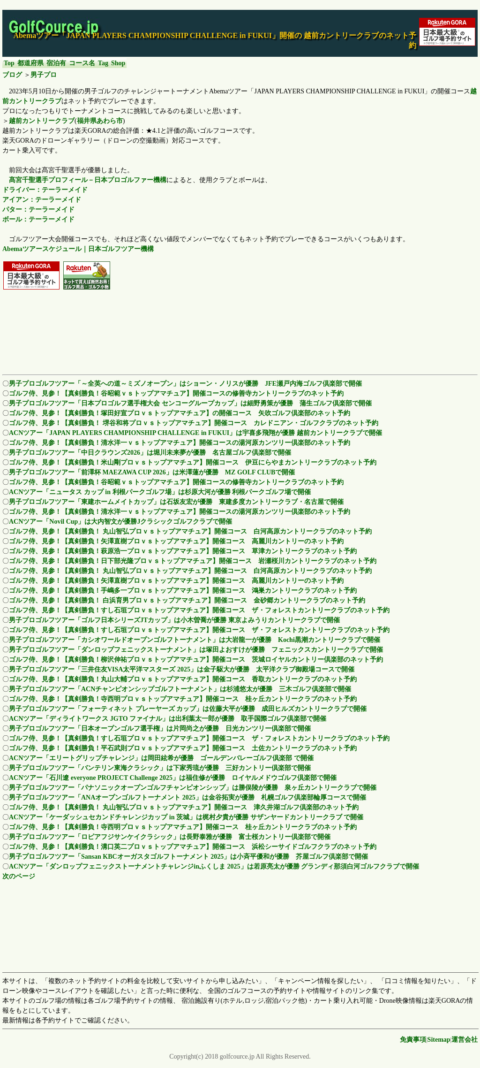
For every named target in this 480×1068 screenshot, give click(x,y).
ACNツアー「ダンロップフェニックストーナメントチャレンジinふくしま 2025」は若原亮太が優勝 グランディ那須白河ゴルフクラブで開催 (214, 866)
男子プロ (43, 74)
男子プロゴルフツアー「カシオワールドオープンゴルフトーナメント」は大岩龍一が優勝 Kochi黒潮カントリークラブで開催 (194, 639)
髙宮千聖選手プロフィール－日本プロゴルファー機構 (87, 179)
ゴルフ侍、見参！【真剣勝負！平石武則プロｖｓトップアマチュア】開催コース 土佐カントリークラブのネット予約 (183, 748)
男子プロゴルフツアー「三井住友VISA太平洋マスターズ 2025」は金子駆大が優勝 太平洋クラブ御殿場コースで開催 (181, 669)
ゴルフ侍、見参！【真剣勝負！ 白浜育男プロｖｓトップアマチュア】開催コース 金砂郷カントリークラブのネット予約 (187, 600)
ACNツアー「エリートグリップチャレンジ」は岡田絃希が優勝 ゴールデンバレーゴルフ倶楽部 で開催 (161, 758)
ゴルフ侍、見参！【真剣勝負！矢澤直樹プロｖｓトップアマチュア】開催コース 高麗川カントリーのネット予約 (176, 541)
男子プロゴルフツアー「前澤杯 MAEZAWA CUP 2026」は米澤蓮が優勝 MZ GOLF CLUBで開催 (152, 472)
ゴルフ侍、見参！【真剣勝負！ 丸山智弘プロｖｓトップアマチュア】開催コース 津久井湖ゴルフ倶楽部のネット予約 (184, 807)
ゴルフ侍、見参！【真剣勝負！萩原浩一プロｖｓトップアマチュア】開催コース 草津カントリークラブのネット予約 (183, 551)
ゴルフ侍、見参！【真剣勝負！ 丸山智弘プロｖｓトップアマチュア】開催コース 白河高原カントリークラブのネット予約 (190, 531)
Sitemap (439, 1039)
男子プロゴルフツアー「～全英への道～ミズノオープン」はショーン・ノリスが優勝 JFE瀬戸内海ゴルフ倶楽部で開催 (185, 383)
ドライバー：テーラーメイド (45, 189)
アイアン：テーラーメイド (41, 199)
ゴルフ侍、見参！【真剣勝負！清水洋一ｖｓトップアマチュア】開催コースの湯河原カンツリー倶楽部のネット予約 (179, 442)
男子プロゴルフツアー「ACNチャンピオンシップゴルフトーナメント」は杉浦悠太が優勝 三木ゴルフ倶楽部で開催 (180, 689)
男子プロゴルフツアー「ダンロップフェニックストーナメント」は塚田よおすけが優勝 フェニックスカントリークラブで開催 (196, 649)
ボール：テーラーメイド (38, 219)
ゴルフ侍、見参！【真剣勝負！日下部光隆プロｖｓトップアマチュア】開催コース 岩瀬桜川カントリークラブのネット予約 (192, 561)
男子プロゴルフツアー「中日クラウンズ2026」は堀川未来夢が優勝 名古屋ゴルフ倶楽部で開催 (150, 452)
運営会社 (464, 1039)
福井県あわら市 (100, 120)
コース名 (82, 63)
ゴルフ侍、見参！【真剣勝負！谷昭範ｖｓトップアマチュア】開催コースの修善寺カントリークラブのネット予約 (176, 393)
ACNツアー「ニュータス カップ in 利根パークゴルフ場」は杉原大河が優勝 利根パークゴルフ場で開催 (160, 492)
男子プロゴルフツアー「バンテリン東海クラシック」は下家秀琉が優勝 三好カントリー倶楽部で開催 (160, 767)
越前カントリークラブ (42, 120)
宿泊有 (56, 63)
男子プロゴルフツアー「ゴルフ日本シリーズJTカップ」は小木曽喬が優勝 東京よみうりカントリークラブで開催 (174, 620)
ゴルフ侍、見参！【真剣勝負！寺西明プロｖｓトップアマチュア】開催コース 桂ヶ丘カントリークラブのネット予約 (183, 698)
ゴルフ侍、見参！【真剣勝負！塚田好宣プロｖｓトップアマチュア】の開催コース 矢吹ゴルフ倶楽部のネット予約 (179, 413)
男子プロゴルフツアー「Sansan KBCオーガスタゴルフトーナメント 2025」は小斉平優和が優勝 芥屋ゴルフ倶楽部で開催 (188, 856)
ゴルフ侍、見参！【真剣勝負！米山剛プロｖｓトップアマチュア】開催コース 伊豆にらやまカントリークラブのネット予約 (192, 462)
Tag (103, 63)
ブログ (12, 74)
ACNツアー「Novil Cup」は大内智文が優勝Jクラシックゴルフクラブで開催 (120, 521)
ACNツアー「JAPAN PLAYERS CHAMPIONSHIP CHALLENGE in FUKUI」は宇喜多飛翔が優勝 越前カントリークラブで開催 (195, 432)
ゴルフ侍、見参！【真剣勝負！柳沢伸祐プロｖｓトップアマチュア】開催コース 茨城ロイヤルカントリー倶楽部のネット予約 (196, 659)
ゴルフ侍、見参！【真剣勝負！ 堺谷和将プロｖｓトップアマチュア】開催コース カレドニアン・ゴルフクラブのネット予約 (193, 423)
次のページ (18, 876)
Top (9, 63)
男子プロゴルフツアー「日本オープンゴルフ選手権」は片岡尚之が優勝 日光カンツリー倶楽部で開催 (160, 728)
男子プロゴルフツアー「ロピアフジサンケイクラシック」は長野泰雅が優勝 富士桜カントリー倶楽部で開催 (169, 836)
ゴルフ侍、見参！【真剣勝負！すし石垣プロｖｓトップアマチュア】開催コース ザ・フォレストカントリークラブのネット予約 (199, 610)
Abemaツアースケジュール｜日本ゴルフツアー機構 (78, 248)
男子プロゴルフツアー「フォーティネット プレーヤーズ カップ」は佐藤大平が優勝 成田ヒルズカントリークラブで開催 (188, 708)
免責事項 (413, 1039)
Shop (118, 63)
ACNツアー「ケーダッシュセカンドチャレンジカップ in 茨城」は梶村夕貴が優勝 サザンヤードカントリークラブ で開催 (186, 817)
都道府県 (30, 63)
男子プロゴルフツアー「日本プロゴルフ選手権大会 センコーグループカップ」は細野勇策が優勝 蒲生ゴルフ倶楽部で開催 (190, 403)
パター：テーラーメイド (38, 209)
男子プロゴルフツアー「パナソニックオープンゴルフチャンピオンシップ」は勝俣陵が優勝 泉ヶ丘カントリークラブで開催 (192, 787)
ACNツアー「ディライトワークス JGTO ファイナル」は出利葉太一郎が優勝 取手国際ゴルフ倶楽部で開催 (167, 718)
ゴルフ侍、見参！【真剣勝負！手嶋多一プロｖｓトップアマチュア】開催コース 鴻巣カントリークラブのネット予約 (183, 590)
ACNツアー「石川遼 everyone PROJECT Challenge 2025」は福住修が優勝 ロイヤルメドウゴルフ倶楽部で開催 (173, 777)
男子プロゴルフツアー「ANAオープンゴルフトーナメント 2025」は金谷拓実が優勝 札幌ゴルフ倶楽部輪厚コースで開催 (187, 797)
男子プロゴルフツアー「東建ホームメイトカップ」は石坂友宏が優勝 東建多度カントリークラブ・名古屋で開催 (176, 501)
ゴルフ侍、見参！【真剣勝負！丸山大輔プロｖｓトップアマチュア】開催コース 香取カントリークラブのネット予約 (183, 679)
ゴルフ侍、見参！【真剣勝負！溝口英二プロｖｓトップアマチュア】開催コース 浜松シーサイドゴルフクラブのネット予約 (192, 846)
